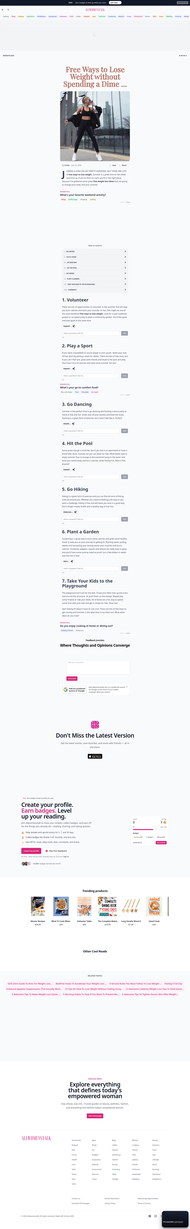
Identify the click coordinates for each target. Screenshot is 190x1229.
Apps (94, 16)
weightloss (8, 55)
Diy (93, 1150)
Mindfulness (41, 16)
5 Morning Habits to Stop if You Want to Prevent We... (91, 994)
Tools (74, 1184)
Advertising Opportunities (148, 1198)
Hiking (63, 199)
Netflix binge (72, 199)
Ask (124, 333)
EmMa (67, 165)
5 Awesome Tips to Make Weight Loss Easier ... (36, 994)
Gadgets (95, 1155)
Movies (147, 16)
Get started (161, 843)
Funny (129, 16)
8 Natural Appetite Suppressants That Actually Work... (34, 988)
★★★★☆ (183, 55)
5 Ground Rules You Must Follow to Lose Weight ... (136, 983)
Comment (72, 678)
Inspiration (30, 16)
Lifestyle (86, 16)
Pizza (77, 392)
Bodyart (121, 16)
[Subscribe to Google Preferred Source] (74, 690)
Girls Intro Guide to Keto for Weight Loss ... (30, 983)
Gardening (112, 16)
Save (112, 165)
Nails (74, 1169)
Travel (94, 1179)
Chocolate (85, 392)
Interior (115, 1159)
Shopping (83, 199)
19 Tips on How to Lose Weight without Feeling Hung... (94, 988)
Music (154, 1164)
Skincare (95, 1174)
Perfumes (102, 16)
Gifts (154, 16)
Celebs (78, 16)
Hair (154, 1155)
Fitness (135, 1150)
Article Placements (112, 1198)
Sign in (66, 856)
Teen (73, 1179)
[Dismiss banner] (127, 687)
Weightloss (156, 1179)
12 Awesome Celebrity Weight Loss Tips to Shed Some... (154, 988)
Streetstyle (136, 1174)
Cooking (6, 16)
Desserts (155, 1145)
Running (178, 16)
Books (94, 1145)
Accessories (53, 16)
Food (71, 16)
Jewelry (135, 1159)
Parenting (116, 1169)
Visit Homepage (95, 1116)
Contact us (76, 1198)
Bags (114, 1140)
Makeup (21, 16)
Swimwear (63, 16)
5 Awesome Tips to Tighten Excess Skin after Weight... (150, 994)
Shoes (161, 16)
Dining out (79, 630)
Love (73, 1164)
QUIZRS (128, 202)
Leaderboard (137, 843)
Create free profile (31, 851)
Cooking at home (67, 630)
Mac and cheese (66, 392)
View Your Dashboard (56, 850)
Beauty (155, 1140)
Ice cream (94, 392)
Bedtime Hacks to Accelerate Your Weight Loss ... (81, 983)
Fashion (115, 1150)
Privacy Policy (110, 1203)
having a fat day (173, 983)
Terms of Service (144, 1203)
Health (74, 1159)
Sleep (13, 16)
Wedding (169, 16)
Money (186, 16)
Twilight (115, 1179)
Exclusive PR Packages (80, 1203)
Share (123, 165)
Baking (135, 1140)
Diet (73, 1150)
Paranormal (138, 16)
